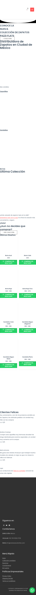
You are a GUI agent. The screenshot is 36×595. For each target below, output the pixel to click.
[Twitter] (6, 525)
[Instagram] (3, 525)
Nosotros (5, 563)
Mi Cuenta (5, 568)
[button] (7, 39)
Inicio (4, 558)
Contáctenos (6, 565)
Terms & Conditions (8, 581)
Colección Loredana (8, 561)
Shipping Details (7, 578)
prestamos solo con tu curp (9, 218)
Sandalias (4, 130)
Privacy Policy (6, 576)
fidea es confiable (19, 471)
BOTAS (2, 169)
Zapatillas (4, 91)
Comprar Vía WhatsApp (9, 262)
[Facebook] (9, 525)
